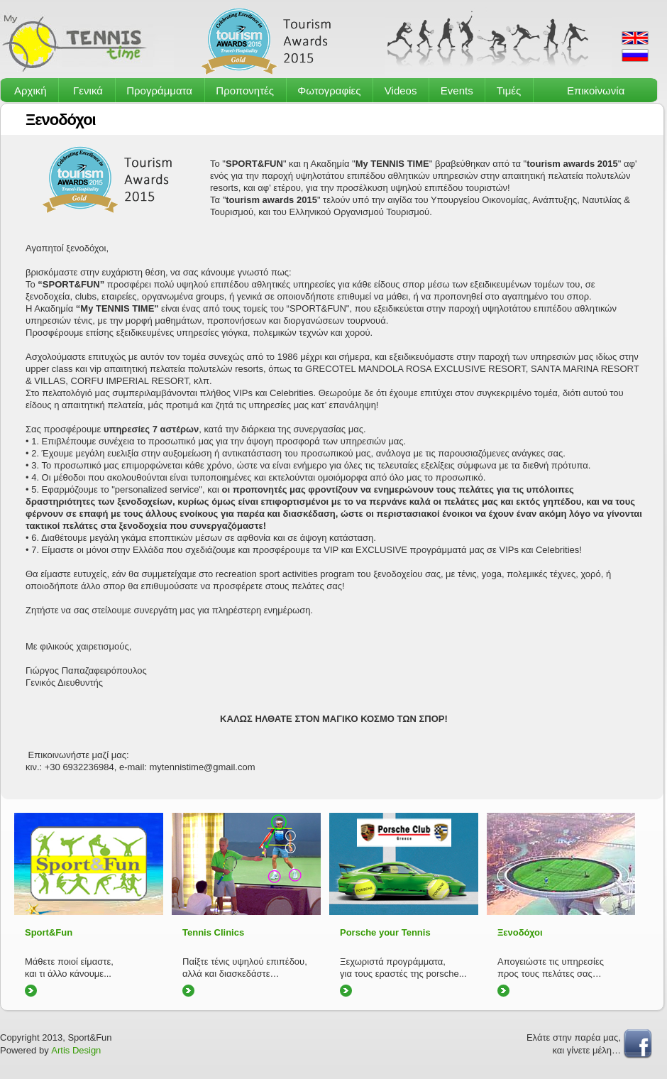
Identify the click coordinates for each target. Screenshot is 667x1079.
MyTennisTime (87, 41)
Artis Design (76, 1050)
